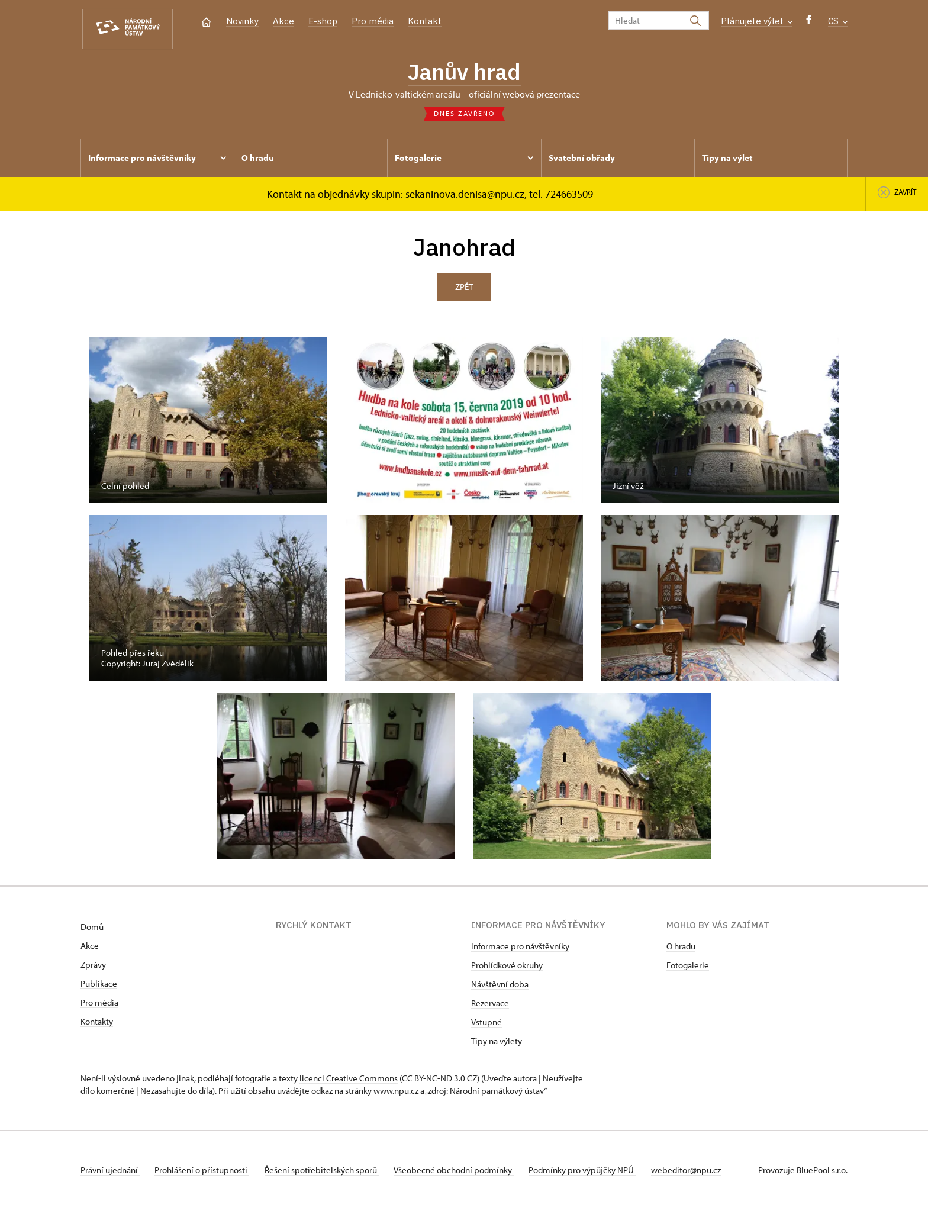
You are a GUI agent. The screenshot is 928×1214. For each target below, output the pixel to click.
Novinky (242, 21)
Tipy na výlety (496, 1045)
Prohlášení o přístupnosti (206, 1174)
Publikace (98, 988)
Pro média (373, 21)
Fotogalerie (687, 969)
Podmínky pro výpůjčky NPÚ (598, 1174)
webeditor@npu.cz (705, 1174)
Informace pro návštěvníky (520, 951)
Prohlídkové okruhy (507, 969)
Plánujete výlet (756, 21)
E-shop (322, 21)
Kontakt (425, 21)
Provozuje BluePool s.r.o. (803, 1174)
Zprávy (93, 969)
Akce (283, 21)
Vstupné (486, 1026)
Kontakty (96, 1026)
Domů (92, 931)
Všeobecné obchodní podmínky (465, 1174)
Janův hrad (464, 74)
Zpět (464, 291)
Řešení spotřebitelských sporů (329, 1174)
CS (838, 21)
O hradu (680, 951)
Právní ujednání (110, 1174)
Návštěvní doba (500, 988)
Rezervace (490, 1007)
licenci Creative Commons (348, 1083)
